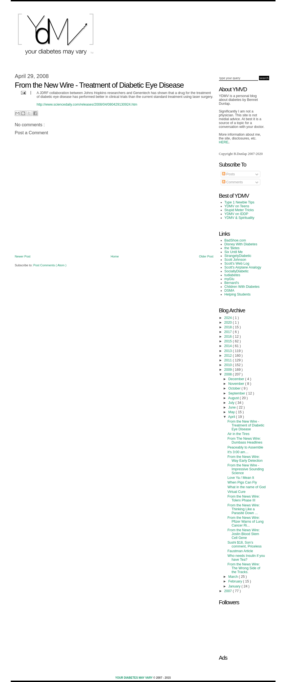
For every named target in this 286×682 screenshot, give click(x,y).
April (232, 417)
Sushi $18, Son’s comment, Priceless (245, 544)
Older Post (206, 256)
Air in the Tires (239, 434)
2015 (228, 341)
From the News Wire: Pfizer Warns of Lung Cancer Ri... (246, 521)
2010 (228, 365)
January (235, 586)
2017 (228, 332)
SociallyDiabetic (236, 271)
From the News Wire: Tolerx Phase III (244, 498)
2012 (228, 356)
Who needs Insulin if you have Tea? (246, 558)
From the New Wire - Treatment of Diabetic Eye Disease (246, 425)
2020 (228, 322)
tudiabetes (232, 275)
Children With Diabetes (242, 287)
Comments (232, 182)
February (235, 581)
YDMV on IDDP (236, 214)
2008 (228, 374)
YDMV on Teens (236, 206)
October (235, 388)
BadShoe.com (235, 240)
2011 (228, 360)
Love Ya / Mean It (241, 478)
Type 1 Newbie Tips (239, 202)
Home (115, 256)
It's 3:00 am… (238, 452)
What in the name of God (247, 487)
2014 (228, 346)
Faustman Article (240, 551)
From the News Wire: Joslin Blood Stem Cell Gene (244, 534)
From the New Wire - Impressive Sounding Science (246, 469)
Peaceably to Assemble (245, 447)
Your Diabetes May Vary (134, 677)
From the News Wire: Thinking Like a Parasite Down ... (244, 509)
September (237, 393)
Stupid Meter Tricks (239, 210)
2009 (228, 370)
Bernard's (231, 283)
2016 (228, 337)
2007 (228, 591)
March (233, 577)
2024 (228, 318)
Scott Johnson (235, 260)
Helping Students (237, 294)
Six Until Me (233, 252)
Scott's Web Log (236, 263)
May (232, 412)
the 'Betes (232, 248)
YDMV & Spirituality (239, 218)
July (232, 403)
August (234, 398)
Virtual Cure (237, 492)
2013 (228, 351)
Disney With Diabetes (240, 244)
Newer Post (23, 256)
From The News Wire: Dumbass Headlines (245, 440)
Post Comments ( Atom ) (49, 265)
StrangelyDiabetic (238, 256)
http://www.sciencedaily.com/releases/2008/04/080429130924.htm (87, 104)
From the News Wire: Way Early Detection (245, 459)
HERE (224, 142)
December (236, 379)
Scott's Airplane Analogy (242, 267)
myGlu (229, 279)
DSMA (229, 290)
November (236, 384)
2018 (228, 327)
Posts (228, 174)
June (232, 407)
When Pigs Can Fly (242, 482)
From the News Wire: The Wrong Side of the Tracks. (244, 568)
